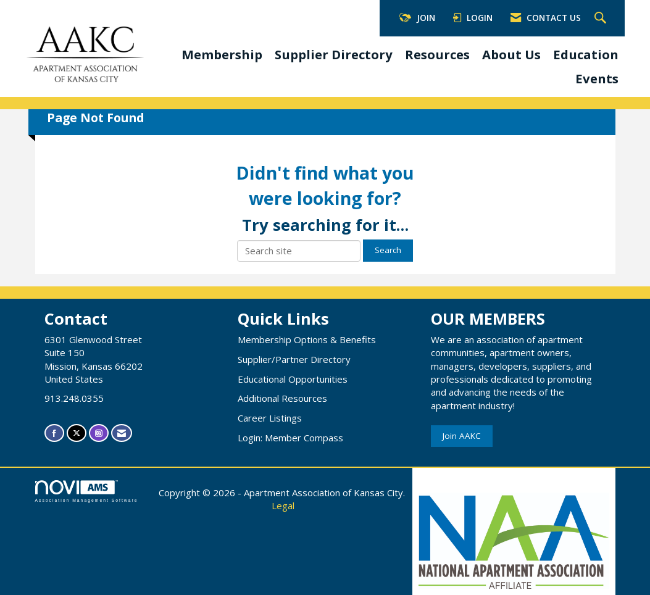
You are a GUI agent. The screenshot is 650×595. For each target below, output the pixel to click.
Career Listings (270, 418)
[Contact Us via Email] (121, 433)
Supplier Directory (334, 54)
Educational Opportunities (293, 379)
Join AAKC (462, 435)
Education (586, 54)
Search (388, 250)
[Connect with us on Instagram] (99, 433)
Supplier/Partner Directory (294, 359)
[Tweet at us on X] (76, 433)
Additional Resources (282, 398)
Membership (221, 54)
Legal (283, 505)
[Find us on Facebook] (54, 433)
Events (597, 78)
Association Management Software (86, 491)
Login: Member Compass (290, 437)
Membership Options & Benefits (307, 339)
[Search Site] (601, 18)
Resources (437, 54)
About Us (511, 54)
